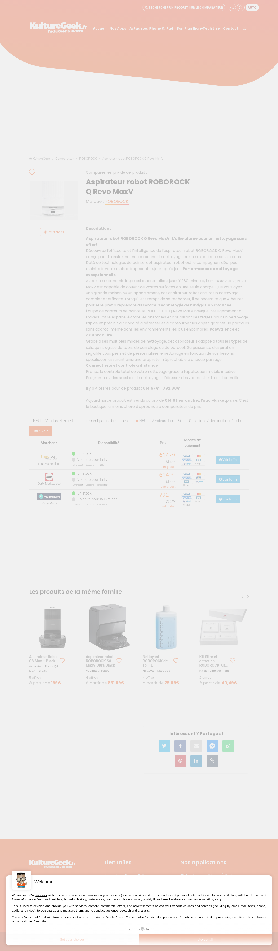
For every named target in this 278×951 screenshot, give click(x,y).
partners (41, 895)
